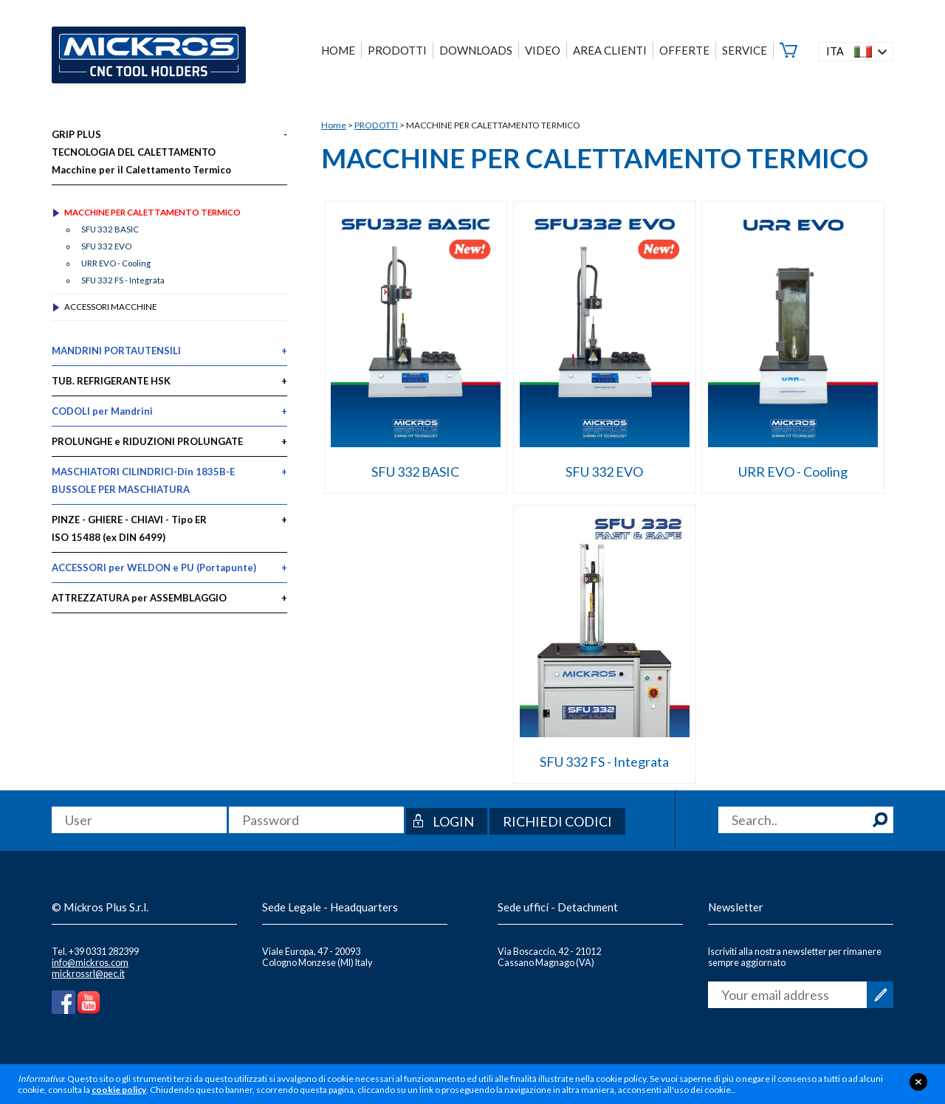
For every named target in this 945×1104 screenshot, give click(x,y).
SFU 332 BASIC (415, 471)
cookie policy (119, 1089)
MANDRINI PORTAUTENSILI (116, 350)
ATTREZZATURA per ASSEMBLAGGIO (139, 598)
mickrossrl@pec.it (88, 973)
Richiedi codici (557, 821)
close (918, 1082)
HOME (338, 50)
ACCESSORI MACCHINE (110, 306)
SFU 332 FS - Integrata (604, 761)
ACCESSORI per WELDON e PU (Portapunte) (154, 567)
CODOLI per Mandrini (102, 411)
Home (333, 125)
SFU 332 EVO (604, 471)
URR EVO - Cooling (793, 471)
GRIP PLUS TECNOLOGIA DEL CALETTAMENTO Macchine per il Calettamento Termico (141, 152)
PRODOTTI (376, 125)
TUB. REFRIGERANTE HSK (111, 381)
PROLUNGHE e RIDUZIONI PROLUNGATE (147, 441)
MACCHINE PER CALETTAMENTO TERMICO (152, 212)
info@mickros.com (90, 962)
